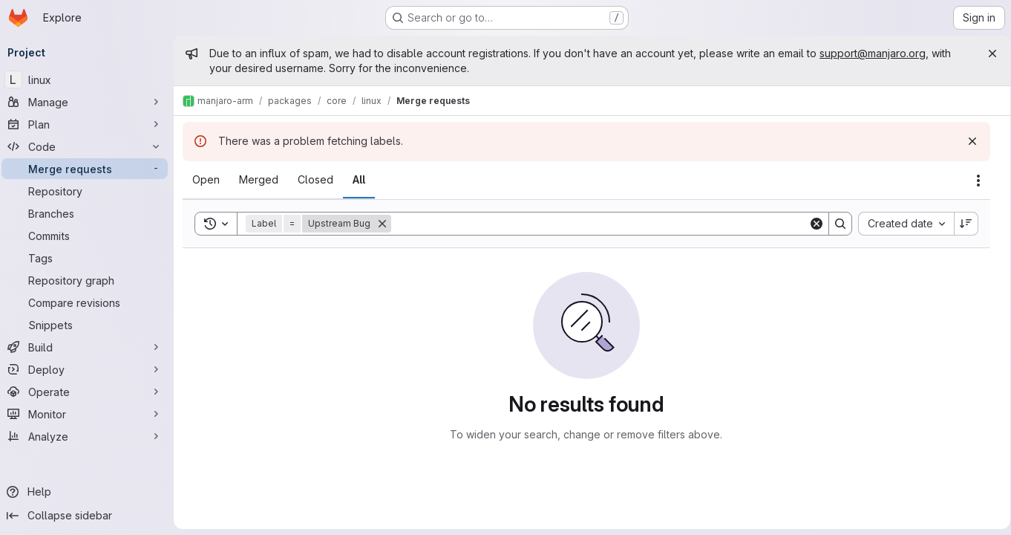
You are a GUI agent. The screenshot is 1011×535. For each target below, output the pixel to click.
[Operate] (89, 391)
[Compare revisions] (89, 302)
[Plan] (89, 124)
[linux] (89, 79)
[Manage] (89, 101)
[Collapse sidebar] (89, 515)
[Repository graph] (89, 280)
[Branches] (89, 213)
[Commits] (89, 235)
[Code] (89, 146)
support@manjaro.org (877, 53)
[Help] (89, 492)
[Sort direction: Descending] (961, 224)
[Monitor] (89, 413)
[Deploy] (89, 369)
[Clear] (811, 224)
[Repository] (89, 191)
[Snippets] (89, 324)
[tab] (210, 179)
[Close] (987, 53)
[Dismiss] (967, 141)
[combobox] (901, 224)
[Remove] (387, 224)
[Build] (89, 347)
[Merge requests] (89, 168)
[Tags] (89, 257)
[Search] (599, 224)
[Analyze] (89, 436)
